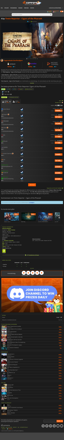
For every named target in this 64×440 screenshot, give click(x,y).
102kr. (58, 123)
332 (3, 116)
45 (3, 136)
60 (3, 129)
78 (3, 142)
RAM (3, 251)
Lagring (4, 254)
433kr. (58, 173)
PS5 (8, 89)
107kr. (58, 130)
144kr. (58, 154)
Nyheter (32, 8)
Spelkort (6, 8)
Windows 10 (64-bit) (8, 248)
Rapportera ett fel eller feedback (55, 188)
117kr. (58, 148)
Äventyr (13, 237)
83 (3, 122)
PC (3, 89)
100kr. (58, 110)
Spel (2, 8)
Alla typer (4, 97)
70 (3, 180)
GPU (3, 252)
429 (3, 155)
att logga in (31, 202)
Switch (20, 89)
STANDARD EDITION (13, 97)
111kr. (58, 136)
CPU (3, 249)
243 (3, 149)
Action (9, 237)
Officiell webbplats (6, 235)
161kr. (58, 160)
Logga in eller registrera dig (56, 8)
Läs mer (32, 83)
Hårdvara (26, 8)
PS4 (14, 89)
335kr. (58, 167)
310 (3, 161)
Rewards (20, 8)
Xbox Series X (29, 89)
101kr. (58, 117)
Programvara (13, 8)
